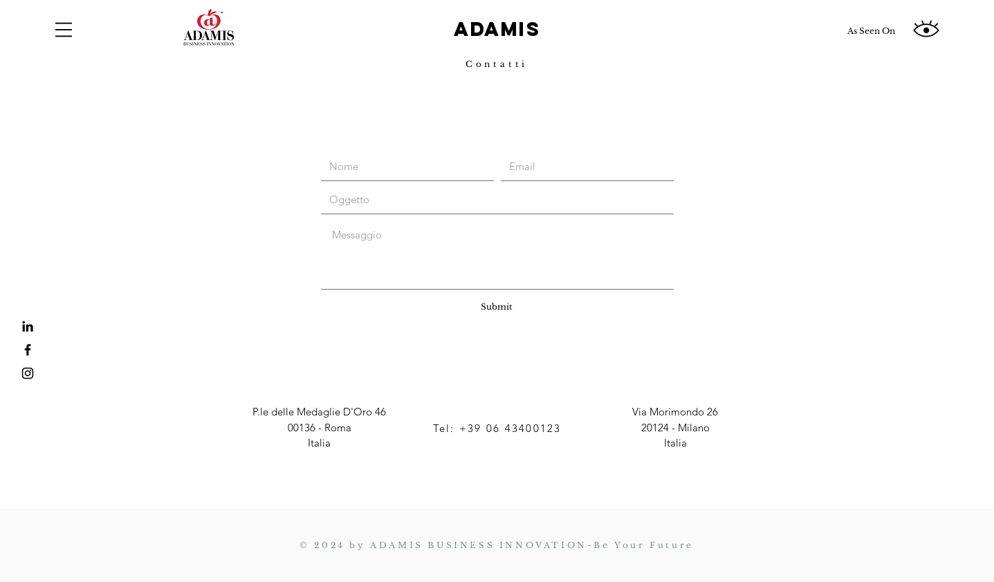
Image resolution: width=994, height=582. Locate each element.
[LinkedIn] (27, 326)
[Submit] (497, 307)
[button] (63, 29)
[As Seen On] (871, 31)
